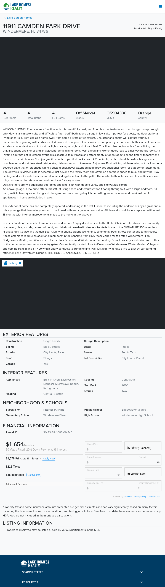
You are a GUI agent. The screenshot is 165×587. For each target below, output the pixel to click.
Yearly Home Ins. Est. (149, 483)
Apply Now (49, 458)
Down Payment (94, 457)
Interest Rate (93, 470)
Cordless (128, 497)
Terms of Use (154, 497)
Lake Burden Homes (19, 18)
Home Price (92, 444)
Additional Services (16, 484)
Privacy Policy (140, 497)
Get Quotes (34, 474)
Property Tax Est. (95, 483)
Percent (142, 457)
